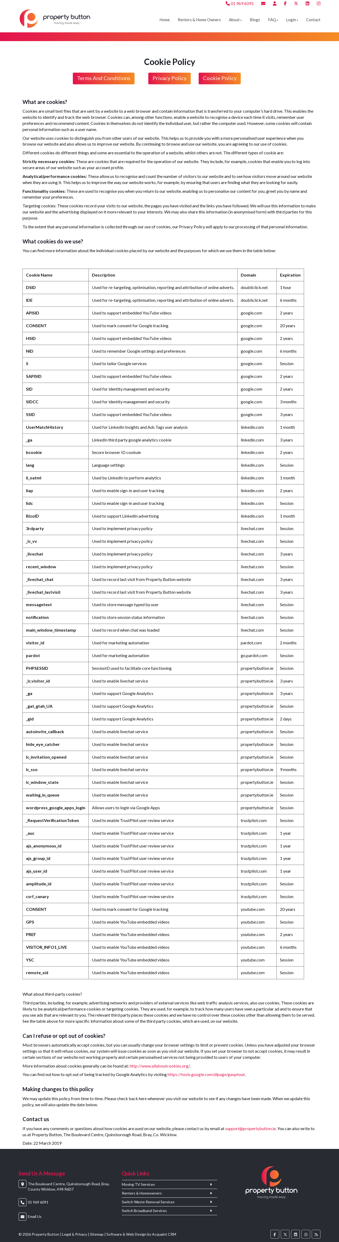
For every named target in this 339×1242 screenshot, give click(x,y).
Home (164, 19)
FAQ (273, 19)
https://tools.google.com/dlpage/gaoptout (206, 1074)
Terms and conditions (103, 78)
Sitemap (97, 1234)
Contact (313, 19)
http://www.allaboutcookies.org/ (159, 1065)
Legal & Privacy (74, 1234)
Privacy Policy (169, 78)
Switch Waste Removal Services (148, 1202)
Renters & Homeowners (142, 1193)
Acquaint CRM (164, 1234)
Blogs (255, 19)
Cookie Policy (220, 78)
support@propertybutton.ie (250, 1128)
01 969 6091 (240, 3)
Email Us (35, 1216)
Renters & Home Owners (199, 19)
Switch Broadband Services (144, 1211)
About (235, 19)
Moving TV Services (138, 1184)
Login (292, 19)
